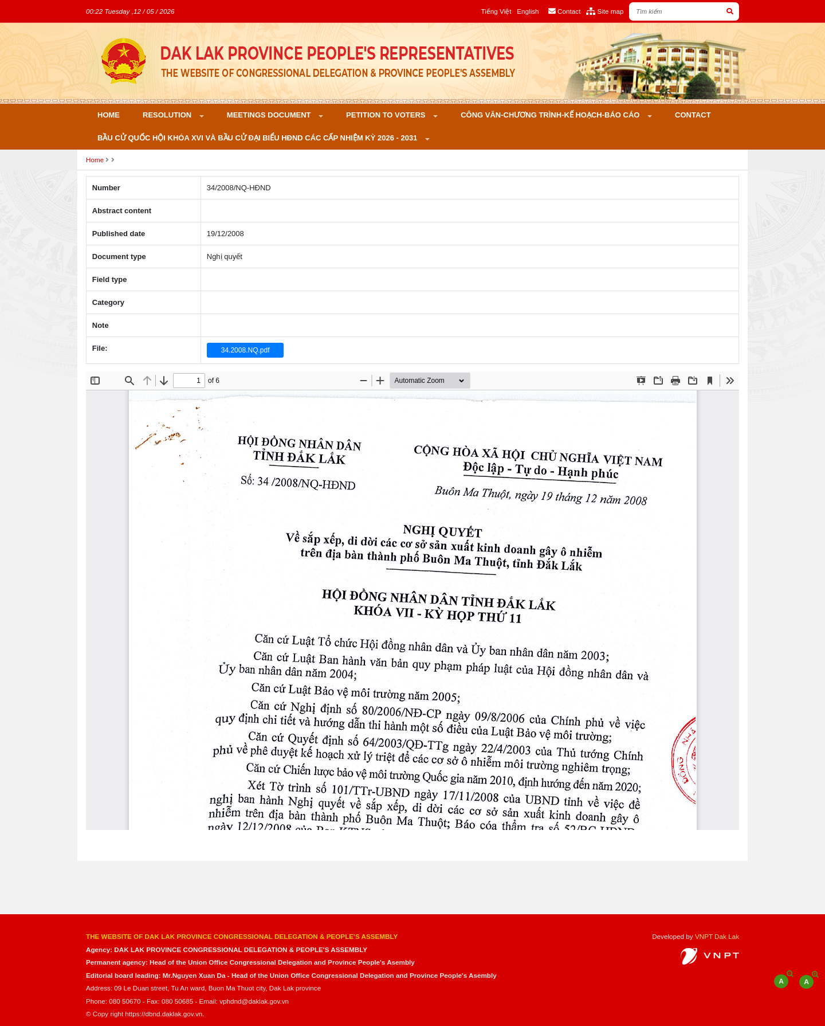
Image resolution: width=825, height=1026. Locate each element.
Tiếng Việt (496, 11)
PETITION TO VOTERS (386, 115)
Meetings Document (270, 115)
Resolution (168, 115)
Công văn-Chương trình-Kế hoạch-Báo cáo (551, 115)
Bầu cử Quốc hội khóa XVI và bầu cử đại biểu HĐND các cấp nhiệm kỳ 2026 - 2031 (258, 138)
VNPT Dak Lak (717, 936)
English (528, 11)
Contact (693, 115)
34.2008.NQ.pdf (245, 350)
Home (108, 115)
